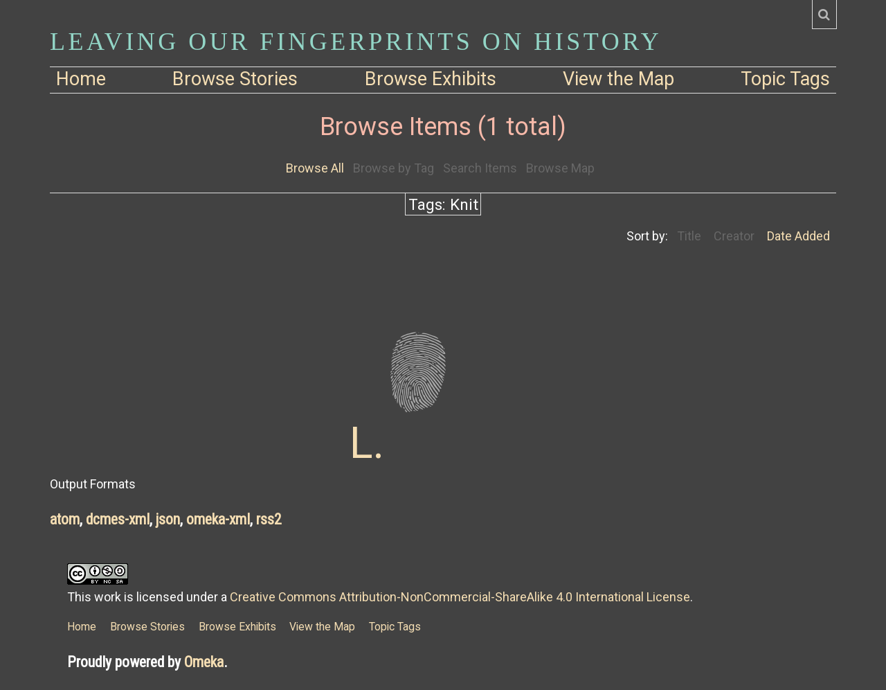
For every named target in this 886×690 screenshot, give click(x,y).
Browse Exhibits (430, 79)
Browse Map (560, 168)
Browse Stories (235, 79)
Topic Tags (785, 79)
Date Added (798, 236)
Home (81, 79)
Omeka (204, 662)
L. (367, 443)
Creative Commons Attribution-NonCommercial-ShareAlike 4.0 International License (460, 597)
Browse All (315, 168)
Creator (734, 236)
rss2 (269, 519)
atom (65, 519)
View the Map (618, 79)
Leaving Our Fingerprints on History (356, 41)
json (168, 519)
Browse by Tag (393, 168)
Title (689, 236)
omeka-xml (218, 519)
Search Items (480, 168)
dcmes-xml (118, 519)
